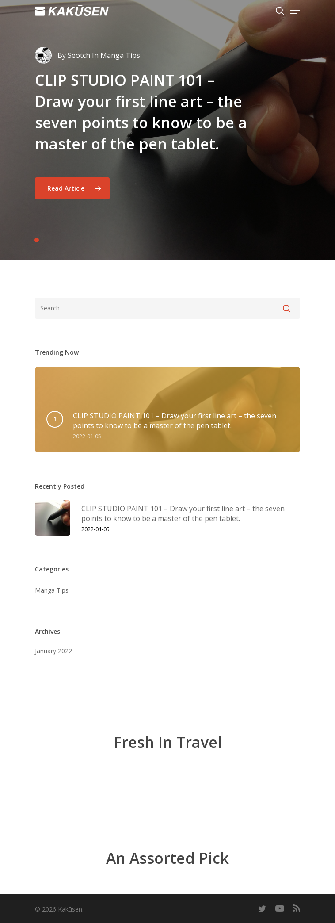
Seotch (79, 55)
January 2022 (53, 651)
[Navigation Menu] (295, 10)
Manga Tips (52, 590)
